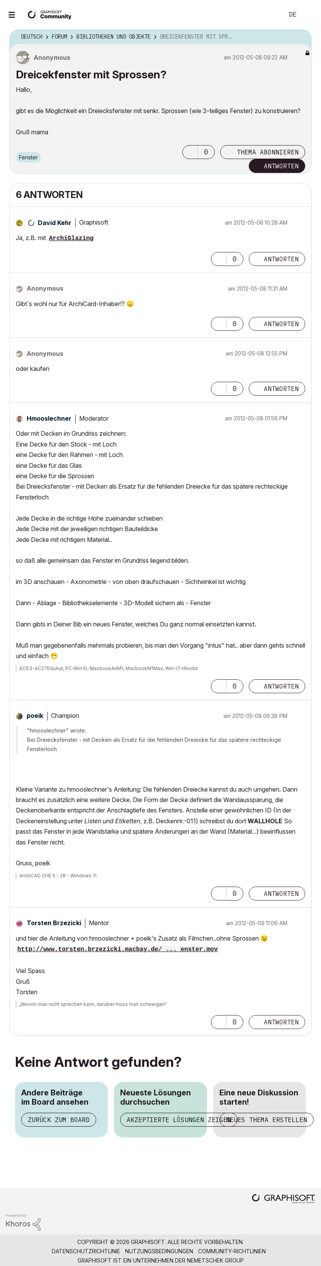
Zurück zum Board (59, 1120)
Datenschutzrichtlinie (86, 1251)
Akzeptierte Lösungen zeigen (179, 1120)
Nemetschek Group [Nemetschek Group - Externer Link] (215, 1260)
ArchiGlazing (71, 238)
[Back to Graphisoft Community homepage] (51, 14)
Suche (269, 14)
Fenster (28, 157)
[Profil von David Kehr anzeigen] (54, 223)
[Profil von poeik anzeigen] (35, 715)
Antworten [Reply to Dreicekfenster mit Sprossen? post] (281, 166)
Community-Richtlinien (232, 1251)
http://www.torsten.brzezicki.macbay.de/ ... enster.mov (117, 949)
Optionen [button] (301, 37)
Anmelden (308, 14)
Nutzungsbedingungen (159, 1251)
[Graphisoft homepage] (283, 1199)
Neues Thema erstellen (266, 1120)
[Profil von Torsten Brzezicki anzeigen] (54, 923)
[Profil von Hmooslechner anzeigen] (49, 418)
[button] (190, 152)
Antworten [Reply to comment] (281, 259)
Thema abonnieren (268, 152)
